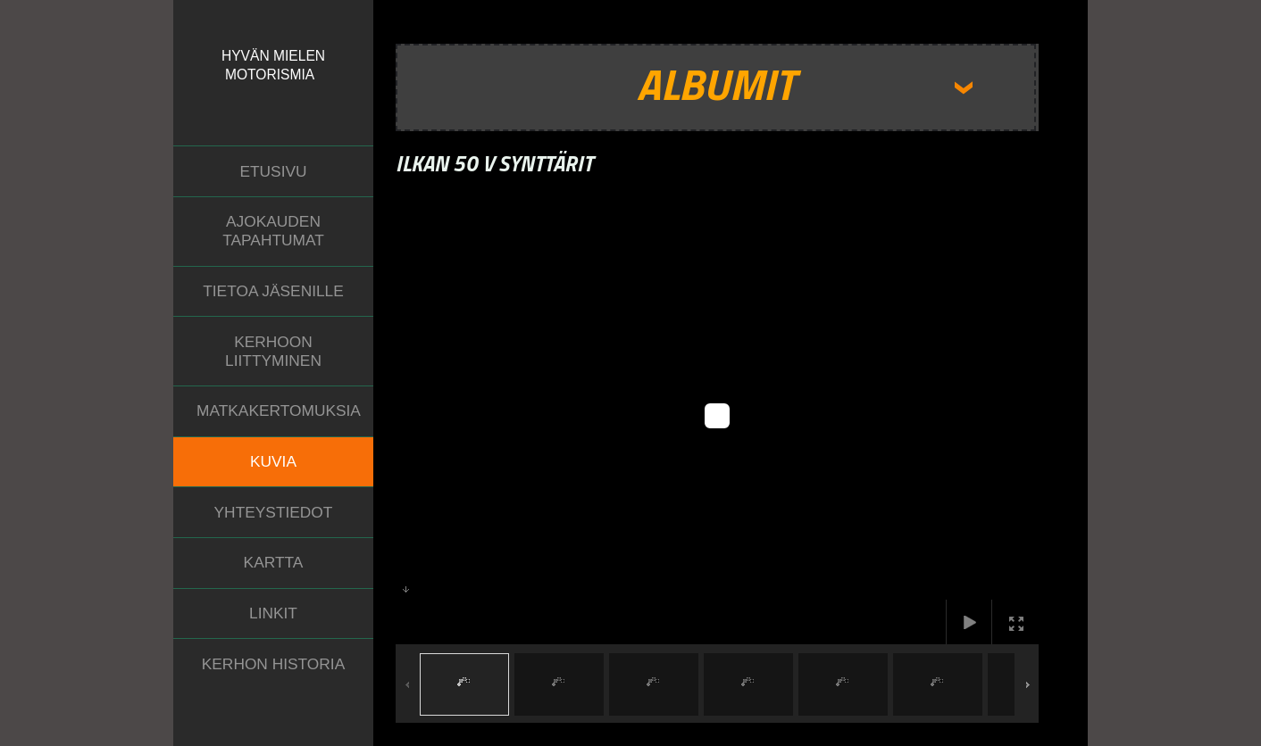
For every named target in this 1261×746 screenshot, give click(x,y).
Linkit (273, 613)
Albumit (716, 84)
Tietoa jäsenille (273, 291)
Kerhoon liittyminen (273, 351)
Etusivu (272, 171)
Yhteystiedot (273, 512)
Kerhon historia (273, 664)
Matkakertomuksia (278, 410)
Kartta (274, 562)
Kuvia (273, 461)
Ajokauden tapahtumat (273, 230)
